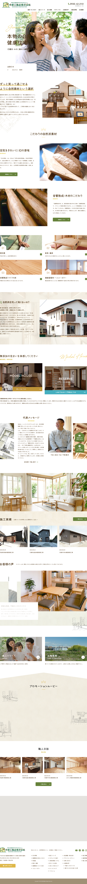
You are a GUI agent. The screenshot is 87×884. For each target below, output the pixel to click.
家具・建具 (35, 863)
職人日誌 (85, 860)
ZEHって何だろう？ (54, 866)
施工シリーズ (52, 855)
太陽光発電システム (54, 860)
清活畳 (34, 860)
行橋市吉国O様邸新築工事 (36, 552)
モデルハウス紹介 (53, 858)
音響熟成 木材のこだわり (38, 858)
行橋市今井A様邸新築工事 (66, 552)
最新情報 (85, 858)
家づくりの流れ (53, 863)
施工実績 (85, 855)
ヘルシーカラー (36, 868)
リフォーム (52, 871)
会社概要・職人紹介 (69, 855)
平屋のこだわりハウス (70, 865)
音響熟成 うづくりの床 (38, 866)
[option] (22, 70)
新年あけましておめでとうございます (24, 70)
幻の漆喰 (34, 855)
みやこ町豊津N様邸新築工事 (73, 778)
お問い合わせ (67, 860)
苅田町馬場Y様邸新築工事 (6, 552)
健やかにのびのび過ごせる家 (71, 868)
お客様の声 (66, 863)
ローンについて (53, 868)
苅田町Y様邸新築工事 (5, 778)
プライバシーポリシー (69, 858)
